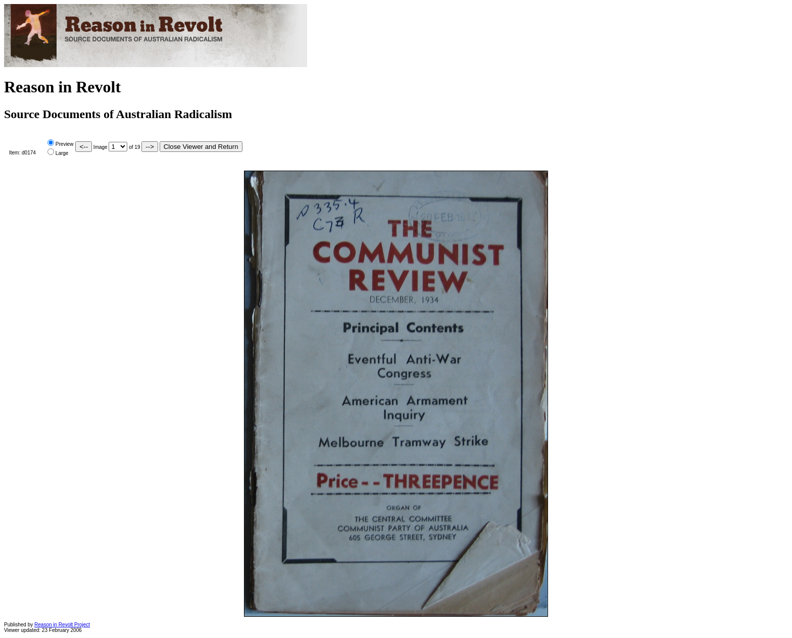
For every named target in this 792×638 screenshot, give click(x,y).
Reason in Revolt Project (62, 624)
